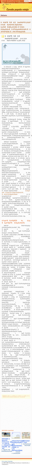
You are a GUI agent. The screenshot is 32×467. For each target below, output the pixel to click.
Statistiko (10, 461)
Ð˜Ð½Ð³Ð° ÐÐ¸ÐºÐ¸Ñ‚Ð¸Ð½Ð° (16, 452)
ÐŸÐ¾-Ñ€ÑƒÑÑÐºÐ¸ (14, 1)
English (2, 2)
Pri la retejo (4, 461)
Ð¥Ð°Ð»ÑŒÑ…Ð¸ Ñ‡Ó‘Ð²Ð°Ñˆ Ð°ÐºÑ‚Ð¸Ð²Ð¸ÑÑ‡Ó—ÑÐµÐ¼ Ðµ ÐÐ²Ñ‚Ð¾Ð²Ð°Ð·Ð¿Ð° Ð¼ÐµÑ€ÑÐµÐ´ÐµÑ (7, 443)
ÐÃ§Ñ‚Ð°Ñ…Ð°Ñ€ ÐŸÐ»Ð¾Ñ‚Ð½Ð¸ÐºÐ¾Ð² (6, 450)
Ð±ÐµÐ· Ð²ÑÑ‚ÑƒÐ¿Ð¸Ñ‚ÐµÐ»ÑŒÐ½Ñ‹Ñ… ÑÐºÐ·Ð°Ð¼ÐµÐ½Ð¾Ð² (16, 192)
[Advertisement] (13, 413)
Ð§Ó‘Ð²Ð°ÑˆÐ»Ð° (4, 1)
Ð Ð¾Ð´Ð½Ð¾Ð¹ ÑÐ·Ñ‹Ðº (26, 441)
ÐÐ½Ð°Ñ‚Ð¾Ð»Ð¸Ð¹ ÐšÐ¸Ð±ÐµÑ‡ (26, 444)
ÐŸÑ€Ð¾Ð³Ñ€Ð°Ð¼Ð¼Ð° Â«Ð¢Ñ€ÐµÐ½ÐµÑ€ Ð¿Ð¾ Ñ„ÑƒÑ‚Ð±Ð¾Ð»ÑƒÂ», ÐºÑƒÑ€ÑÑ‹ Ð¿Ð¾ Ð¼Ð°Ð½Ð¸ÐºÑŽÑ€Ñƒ (18, 445)
